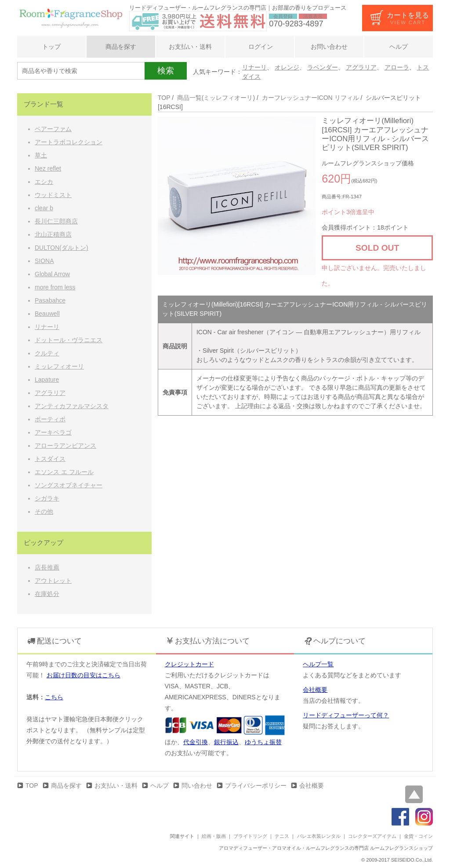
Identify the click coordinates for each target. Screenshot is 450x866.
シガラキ (47, 498)
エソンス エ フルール (64, 471)
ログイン (260, 46)
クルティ (47, 353)
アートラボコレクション (68, 142)
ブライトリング (250, 836)
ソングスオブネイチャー (68, 485)
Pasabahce (50, 300)
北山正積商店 (53, 234)
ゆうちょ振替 (263, 741)
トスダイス (50, 458)
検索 (165, 70)
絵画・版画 (214, 836)
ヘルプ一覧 (318, 664)
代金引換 (195, 741)
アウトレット (53, 580)
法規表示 (313, 16)
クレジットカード (189, 664)
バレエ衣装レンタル (319, 836)
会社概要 (315, 689)
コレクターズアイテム (372, 836)
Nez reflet (48, 168)
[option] (237, 196)
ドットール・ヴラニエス (68, 339)
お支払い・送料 (190, 46)
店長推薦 (47, 567)
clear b (44, 208)
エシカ (44, 181)
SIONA (44, 260)
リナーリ (254, 67)
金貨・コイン (418, 836)
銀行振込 (226, 741)
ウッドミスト (53, 194)
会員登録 (283, 16)
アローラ (397, 67)
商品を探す (120, 46)
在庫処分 (47, 593)
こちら (54, 697)
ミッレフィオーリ (59, 366)
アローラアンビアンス (65, 445)
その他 (44, 511)
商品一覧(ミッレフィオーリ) (216, 97)
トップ (51, 46)
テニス (282, 836)
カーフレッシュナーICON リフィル (310, 97)
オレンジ (287, 67)
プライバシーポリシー (256, 785)
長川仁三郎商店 (56, 221)
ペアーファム (53, 128)
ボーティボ (50, 419)
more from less (55, 287)
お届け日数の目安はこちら (83, 675)
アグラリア (361, 67)
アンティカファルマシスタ (72, 405)
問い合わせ (196, 785)
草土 (41, 155)
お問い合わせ (329, 46)
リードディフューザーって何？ (346, 715)
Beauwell (47, 313)
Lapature (47, 379)
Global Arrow (52, 274)
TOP (164, 97)
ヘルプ (398, 46)
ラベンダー (322, 67)
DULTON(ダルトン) (61, 247)
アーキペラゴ (53, 432)
